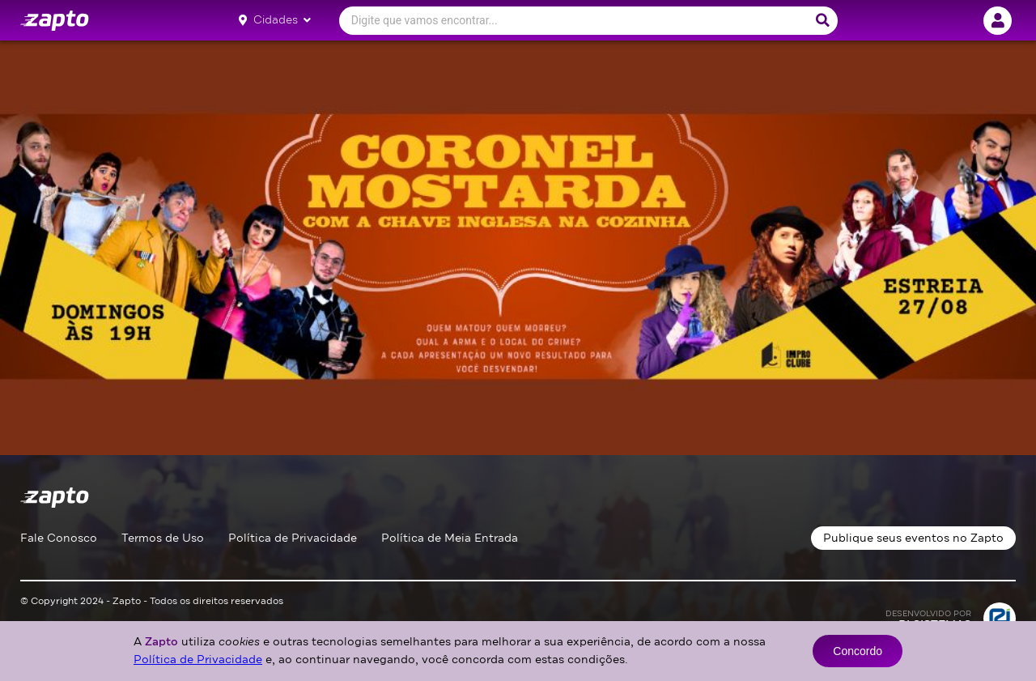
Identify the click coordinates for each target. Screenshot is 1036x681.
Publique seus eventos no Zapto (913, 538)
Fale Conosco (58, 538)
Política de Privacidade (292, 538)
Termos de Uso (162, 538)
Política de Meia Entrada (449, 538)
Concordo (857, 651)
